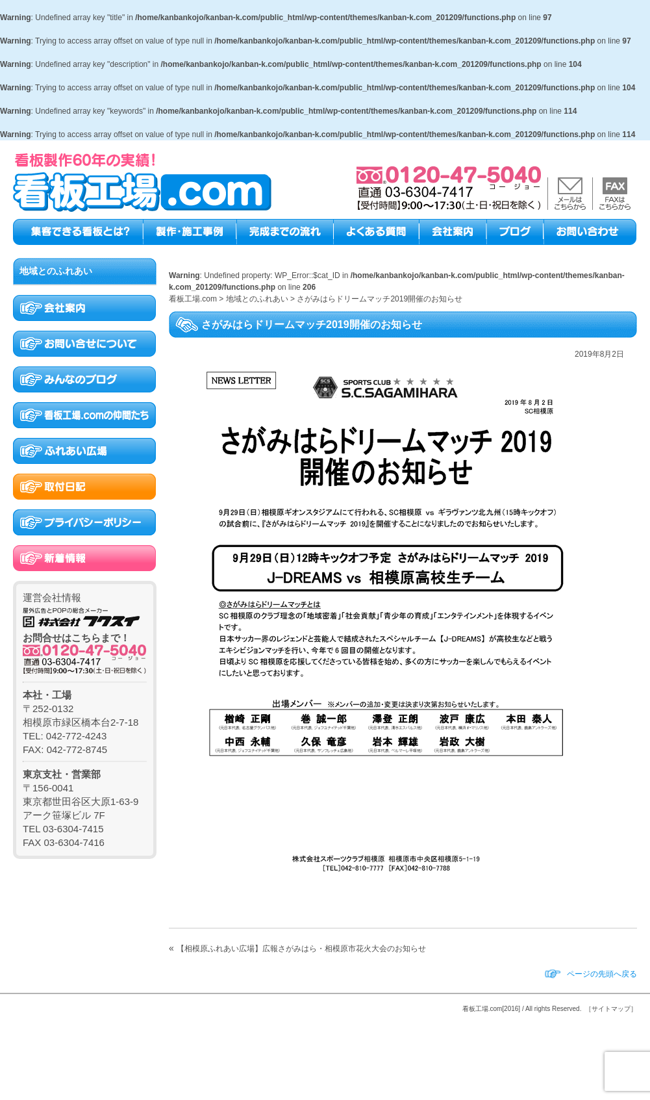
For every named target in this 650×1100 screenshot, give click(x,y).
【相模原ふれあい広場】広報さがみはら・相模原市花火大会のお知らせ (301, 948)
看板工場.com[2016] (491, 1008)
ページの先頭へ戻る (602, 973)
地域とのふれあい (55, 271)
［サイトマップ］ (611, 1008)
